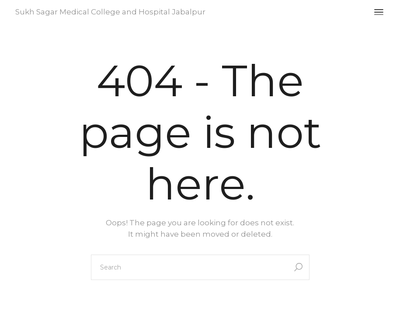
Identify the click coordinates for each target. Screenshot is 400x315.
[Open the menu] (379, 12)
